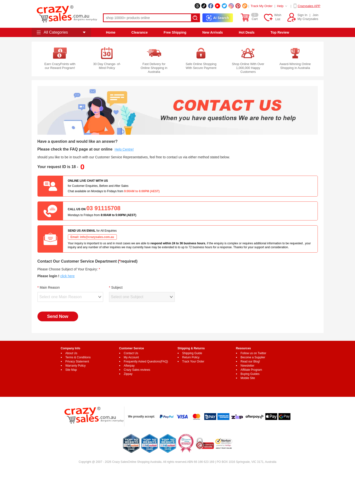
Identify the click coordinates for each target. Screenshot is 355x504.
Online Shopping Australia (145, 462)
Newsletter (248, 365)
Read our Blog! (250, 361)
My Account (131, 357)
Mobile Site (248, 378)
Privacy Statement (77, 361)
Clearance (139, 32)
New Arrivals (212, 32)
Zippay (128, 374)
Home (110, 32)
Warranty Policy (75, 365)
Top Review (280, 32)
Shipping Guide (192, 353)
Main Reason (50, 287)
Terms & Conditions (78, 357)
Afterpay (129, 365)
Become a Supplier (253, 357)
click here (67, 276)
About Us (71, 353)
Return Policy (191, 357)
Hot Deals (247, 32)
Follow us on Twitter (253, 353)
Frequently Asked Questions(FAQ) (146, 361)
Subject (117, 287)
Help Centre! (124, 149)
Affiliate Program (251, 369)
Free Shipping (175, 32)
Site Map (71, 369)
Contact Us (131, 353)
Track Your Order (193, 361)
